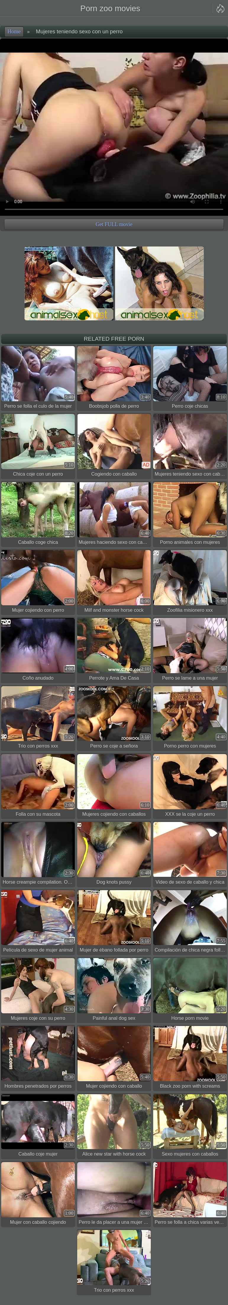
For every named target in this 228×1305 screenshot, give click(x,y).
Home (14, 32)
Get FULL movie (114, 224)
